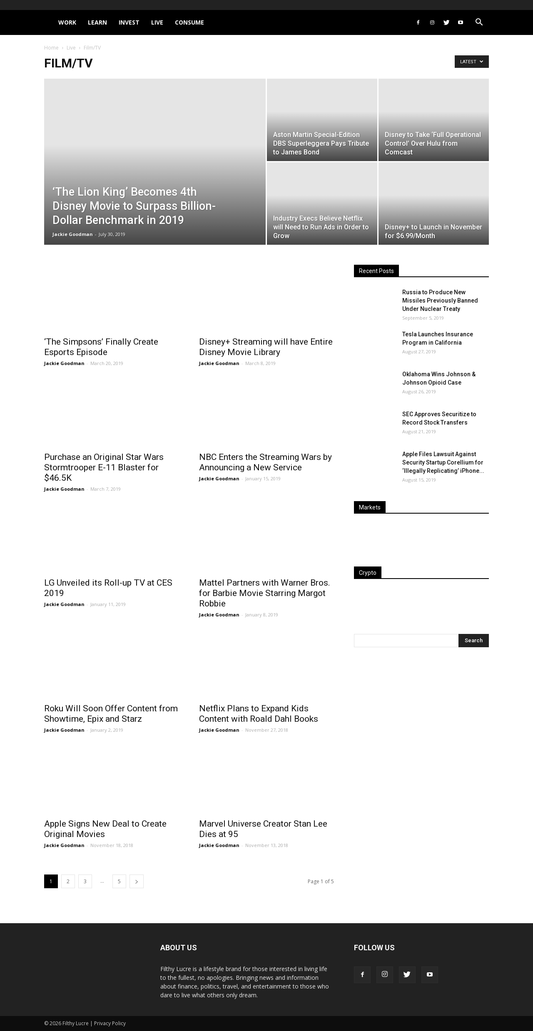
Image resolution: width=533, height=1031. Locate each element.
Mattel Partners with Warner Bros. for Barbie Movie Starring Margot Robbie (264, 593)
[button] (479, 23)
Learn (97, 22)
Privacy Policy (110, 1023)
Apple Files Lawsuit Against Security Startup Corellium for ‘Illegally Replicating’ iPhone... (443, 462)
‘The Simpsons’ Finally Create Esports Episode (101, 347)
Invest (129, 22)
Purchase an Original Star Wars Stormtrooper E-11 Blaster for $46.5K (104, 467)
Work (67, 22)
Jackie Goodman (72, 234)
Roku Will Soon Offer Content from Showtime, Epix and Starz (111, 713)
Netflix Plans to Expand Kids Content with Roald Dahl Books (258, 713)
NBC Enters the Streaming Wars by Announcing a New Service (265, 462)
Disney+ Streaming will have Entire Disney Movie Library (266, 347)
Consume (189, 22)
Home (51, 47)
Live (157, 22)
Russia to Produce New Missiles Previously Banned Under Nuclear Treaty (440, 300)
